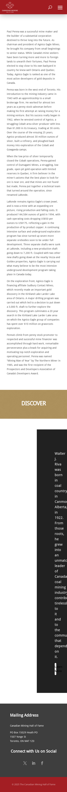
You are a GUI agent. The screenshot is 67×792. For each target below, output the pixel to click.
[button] (60, 7)
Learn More (55, 669)
